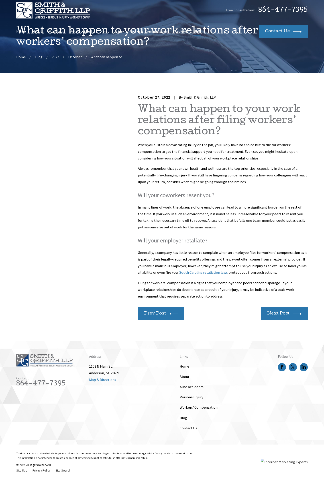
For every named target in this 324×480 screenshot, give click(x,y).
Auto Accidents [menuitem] (82, 31)
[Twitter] (293, 367)
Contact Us (188, 428)
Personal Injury (191, 397)
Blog (183, 418)
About (185, 376)
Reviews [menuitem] (180, 31)
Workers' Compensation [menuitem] (149, 31)
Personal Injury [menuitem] (112, 31)
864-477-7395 (283, 10)
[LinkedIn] (304, 367)
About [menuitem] (37, 31)
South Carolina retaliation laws (203, 272)
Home (184, 366)
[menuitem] (21, 470)
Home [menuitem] (21, 31)
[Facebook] (282, 367)
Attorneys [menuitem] (56, 31)
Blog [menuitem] (197, 31)
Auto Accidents (192, 387)
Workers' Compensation (199, 407)
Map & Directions (102, 379)
